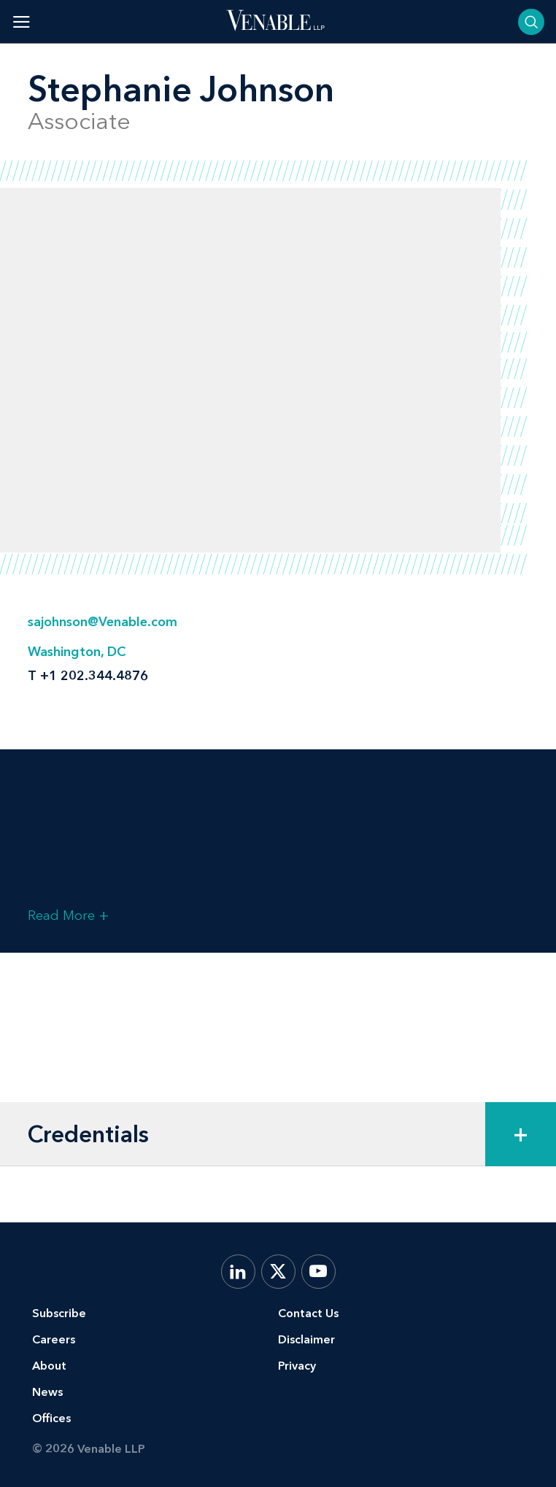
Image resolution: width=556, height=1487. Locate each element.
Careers (53, 1339)
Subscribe (59, 1313)
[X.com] (278, 1271)
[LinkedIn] (238, 1271)
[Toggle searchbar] (531, 22)
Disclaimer (306, 1339)
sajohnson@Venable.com (102, 622)
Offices (51, 1418)
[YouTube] (318, 1271)
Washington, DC (77, 652)
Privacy (297, 1366)
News (47, 1392)
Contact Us (308, 1313)
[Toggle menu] (21, 21)
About (49, 1366)
